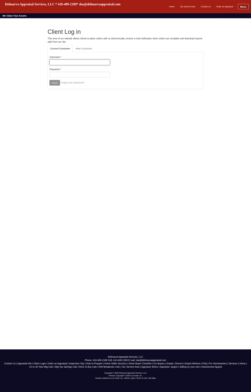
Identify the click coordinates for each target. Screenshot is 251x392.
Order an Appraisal (224, 6)
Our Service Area (187, 6)
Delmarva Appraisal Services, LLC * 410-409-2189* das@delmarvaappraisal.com (62, 4)
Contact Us (206, 6)
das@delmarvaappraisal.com (151, 360)
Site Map (152, 378)
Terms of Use (141, 378)
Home (171, 6)
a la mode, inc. (117, 378)
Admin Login (130, 378)
